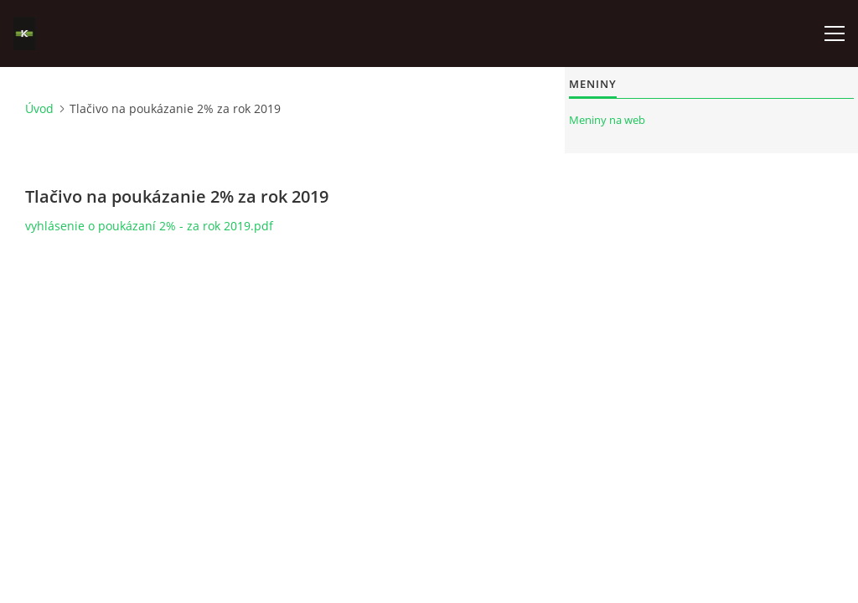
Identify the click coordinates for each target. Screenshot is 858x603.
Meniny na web (607, 119)
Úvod (39, 108)
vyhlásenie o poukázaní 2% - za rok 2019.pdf (149, 226)
